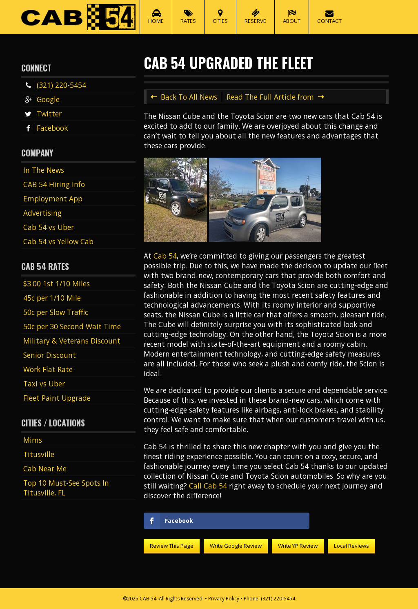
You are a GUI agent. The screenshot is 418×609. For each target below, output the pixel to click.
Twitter (42, 113)
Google (41, 99)
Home (156, 12)
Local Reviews (351, 545)
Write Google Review (236, 545)
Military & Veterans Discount (71, 341)
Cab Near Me (45, 468)
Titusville (38, 454)
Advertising (42, 213)
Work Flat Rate (48, 369)
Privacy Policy (223, 598)
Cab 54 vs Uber (48, 227)
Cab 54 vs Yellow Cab (58, 241)
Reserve (255, 12)
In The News (43, 170)
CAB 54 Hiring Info (54, 184)
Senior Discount (49, 355)
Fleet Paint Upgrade (57, 398)
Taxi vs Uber (44, 383)
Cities (220, 12)
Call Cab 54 (208, 486)
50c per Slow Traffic (55, 312)
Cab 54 (165, 256)
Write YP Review (298, 545)
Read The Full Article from (270, 97)
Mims (32, 440)
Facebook (45, 128)
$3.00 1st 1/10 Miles (56, 283)
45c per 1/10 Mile (52, 298)
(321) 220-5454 (54, 85)
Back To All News (189, 97)
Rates (188, 12)
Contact (329, 12)
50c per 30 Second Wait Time (72, 326)
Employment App (52, 198)
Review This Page (171, 545)
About (291, 12)
